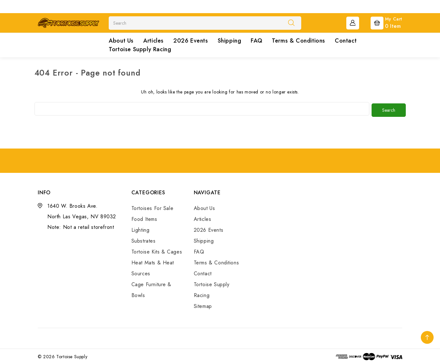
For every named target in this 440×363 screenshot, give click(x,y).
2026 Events (190, 40)
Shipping (229, 40)
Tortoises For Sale (152, 207)
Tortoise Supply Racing (140, 49)
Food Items (144, 218)
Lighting (140, 228)
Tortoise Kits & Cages (156, 250)
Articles (153, 40)
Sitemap (203, 305)
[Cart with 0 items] (381, 22)
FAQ (256, 40)
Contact (346, 40)
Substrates (143, 239)
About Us (121, 40)
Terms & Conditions (298, 40)
